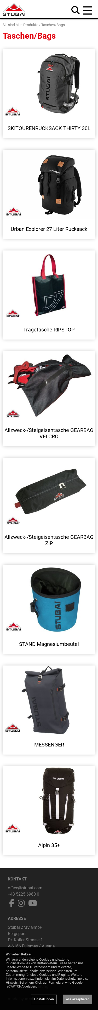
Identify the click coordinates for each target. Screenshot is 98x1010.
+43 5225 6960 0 (23, 894)
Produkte (30, 25)
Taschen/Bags (53, 25)
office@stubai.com (25, 887)
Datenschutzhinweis (72, 978)
